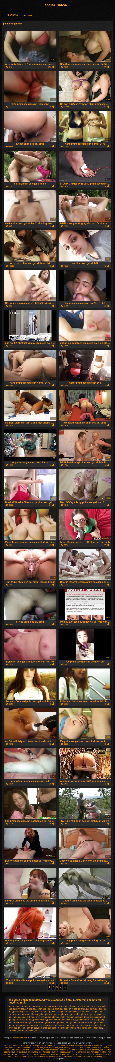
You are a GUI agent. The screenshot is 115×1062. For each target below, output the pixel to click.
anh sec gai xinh (32, 1006)
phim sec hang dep (78, 1017)
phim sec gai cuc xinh (23, 1011)
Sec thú (29, 1054)
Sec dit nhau (81, 1050)
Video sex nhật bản (83, 1045)
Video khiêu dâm (51, 1050)
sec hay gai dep (82, 1025)
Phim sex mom (93, 1050)
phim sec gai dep (42, 1011)
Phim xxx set (59, 1052)
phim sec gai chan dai (79, 1009)
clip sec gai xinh (48, 1006)
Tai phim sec (32, 1057)
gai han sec (91, 1006)
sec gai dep (46, 1022)
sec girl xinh (68, 1025)
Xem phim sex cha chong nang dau (81, 1054)
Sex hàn (106, 1048)
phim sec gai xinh (33, 1030)
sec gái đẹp (56, 1025)
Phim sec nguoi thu (98, 1052)
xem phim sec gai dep (48, 1028)
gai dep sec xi (78, 1006)
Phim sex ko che (67, 1045)
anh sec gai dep (16, 1006)
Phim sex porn (54, 1045)
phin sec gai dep (68, 1019)
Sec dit (36, 1054)
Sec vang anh (27, 1050)
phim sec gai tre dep (70, 1014)
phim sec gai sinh (21, 1014)
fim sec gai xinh (64, 1006)
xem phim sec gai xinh (70, 1028)
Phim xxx (16, 1045)
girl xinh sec (30, 1009)
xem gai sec (31, 1028)
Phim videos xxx (55, 1057)
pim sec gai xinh (16, 1022)
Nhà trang (12, 15)
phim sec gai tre (52, 1014)
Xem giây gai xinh (20, 1038)
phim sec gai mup (60, 1011)
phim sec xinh (39, 1019)
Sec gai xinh (16, 1050)
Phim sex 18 (26, 1045)
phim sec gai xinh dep (24, 1017)
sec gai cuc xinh (32, 1022)
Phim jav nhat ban (40, 1045)
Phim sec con (48, 1052)
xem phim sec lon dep (92, 1028)
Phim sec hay (45, 1054)
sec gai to (94, 1022)
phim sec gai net (76, 1011)
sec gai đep (44, 1025)
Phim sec (37, 1052)
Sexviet (6, 1050)
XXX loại (28, 15)
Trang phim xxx (83, 1052)
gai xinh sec (18, 1009)
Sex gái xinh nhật (18, 1054)
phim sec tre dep (24, 1019)
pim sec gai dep (97, 1019)
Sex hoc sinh (96, 1048)
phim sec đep (53, 1019)
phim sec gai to (37, 1014)
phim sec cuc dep (46, 1009)
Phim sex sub (84, 1048)
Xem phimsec (87, 1057)
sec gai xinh (32, 1025)
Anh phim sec (70, 1052)
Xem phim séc (101, 1054)
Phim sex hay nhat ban (68, 1048)
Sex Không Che (100, 1057)
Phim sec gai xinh (58, 1054)
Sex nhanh (7, 1045)
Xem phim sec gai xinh (72, 1057)
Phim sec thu (19, 1052)
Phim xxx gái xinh (51, 1048)
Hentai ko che (37, 1048)
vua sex (103, 1050)
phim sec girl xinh (60, 1017)
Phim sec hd (43, 1057)
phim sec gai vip (88, 1014)
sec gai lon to (59, 1022)
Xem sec (29, 1052)
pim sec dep (83, 1019)
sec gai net (71, 1022)
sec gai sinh (83, 1022)
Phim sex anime (24, 1048)
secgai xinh (96, 1025)
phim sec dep (61, 1009)
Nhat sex (12, 1048)
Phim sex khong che (67, 1050)
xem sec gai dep (16, 1030)
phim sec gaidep (43, 1017)
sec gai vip (20, 1025)
